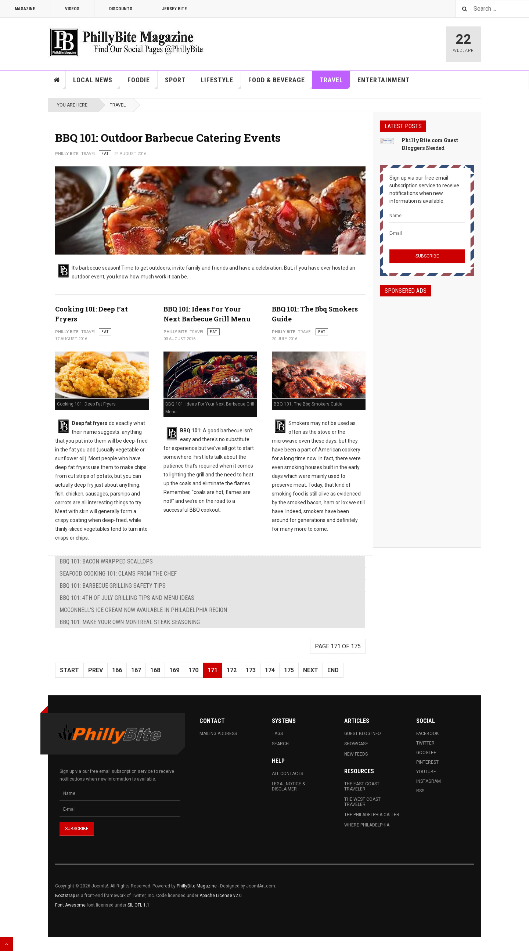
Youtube (426, 771)
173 (251, 670)
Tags (277, 733)
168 (155, 670)
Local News (96, 82)
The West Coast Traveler (362, 802)
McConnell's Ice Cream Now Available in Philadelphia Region (143, 609)
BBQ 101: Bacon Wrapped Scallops (106, 561)
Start (69, 670)
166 (117, 670)
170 (193, 670)
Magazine (25, 8)
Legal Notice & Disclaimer (288, 786)
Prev (95, 670)
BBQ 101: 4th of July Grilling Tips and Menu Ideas (127, 597)
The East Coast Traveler (361, 786)
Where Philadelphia (366, 825)
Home (57, 80)
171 (212, 670)
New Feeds (356, 754)
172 (232, 670)
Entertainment (383, 80)
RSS (420, 790)
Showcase (356, 743)
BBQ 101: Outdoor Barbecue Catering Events (168, 137)
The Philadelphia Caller (371, 814)
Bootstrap (65, 895)
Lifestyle (221, 82)
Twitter (425, 743)
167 (136, 670)
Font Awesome (70, 905)
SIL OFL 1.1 (138, 905)
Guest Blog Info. (363, 733)
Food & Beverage (280, 82)
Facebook (427, 733)
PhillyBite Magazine (197, 886)
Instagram (428, 781)
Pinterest (427, 762)
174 (270, 670)
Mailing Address (218, 733)
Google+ (426, 752)
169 (174, 670)
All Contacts (287, 773)
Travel (335, 82)
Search (280, 743)
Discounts (120, 8)
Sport (175, 80)
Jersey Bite (174, 8)
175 (289, 670)
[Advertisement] (427, 415)
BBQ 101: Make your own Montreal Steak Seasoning (130, 622)
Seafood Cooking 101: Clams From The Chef (118, 573)
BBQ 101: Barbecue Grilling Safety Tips (113, 585)
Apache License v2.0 (220, 895)
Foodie (142, 82)
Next (310, 670)
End (333, 670)
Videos (72, 8)
